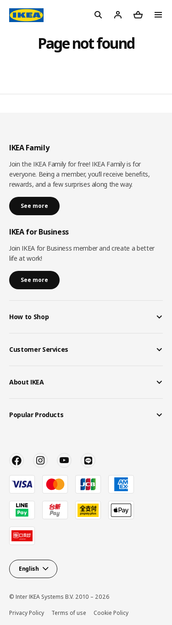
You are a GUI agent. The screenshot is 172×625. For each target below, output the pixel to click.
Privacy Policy (26, 613)
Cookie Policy (111, 613)
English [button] (29, 569)
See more (34, 206)
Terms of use (68, 613)
